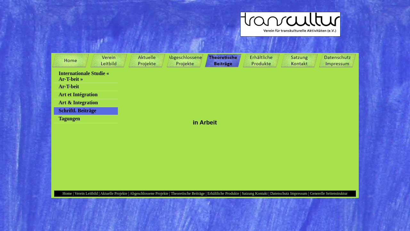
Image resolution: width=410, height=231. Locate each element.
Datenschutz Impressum (289, 193)
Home (67, 193)
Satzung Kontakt (255, 193)
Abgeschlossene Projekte (149, 193)
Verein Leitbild (86, 193)
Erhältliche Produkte (224, 193)
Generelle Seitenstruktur (329, 193)
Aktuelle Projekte (113, 193)
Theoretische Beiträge (188, 193)
